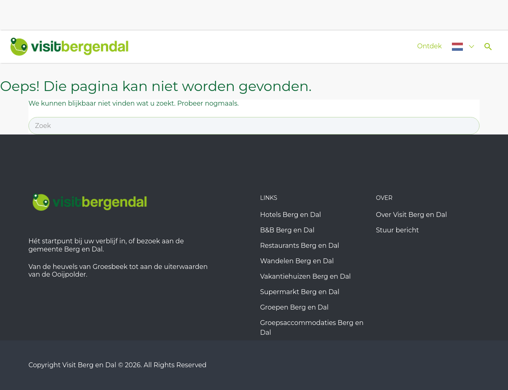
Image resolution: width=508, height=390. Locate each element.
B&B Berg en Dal (287, 230)
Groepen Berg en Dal (294, 307)
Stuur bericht (397, 230)
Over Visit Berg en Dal (411, 215)
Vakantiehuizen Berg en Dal (305, 276)
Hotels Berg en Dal (290, 215)
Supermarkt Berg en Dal (299, 292)
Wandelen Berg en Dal (297, 261)
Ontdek (429, 46)
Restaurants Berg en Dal (299, 245)
